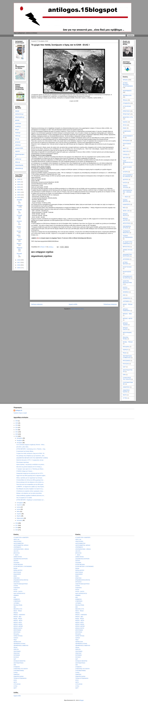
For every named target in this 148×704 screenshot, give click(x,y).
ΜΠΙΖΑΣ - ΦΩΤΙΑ (126, 214)
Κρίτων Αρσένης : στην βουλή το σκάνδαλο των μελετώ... (30, 464)
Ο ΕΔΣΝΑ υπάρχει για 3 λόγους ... (25, 471)
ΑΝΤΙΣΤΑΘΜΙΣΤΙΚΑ (19, 543)
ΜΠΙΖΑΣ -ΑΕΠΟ (127, 318)
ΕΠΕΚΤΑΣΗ (126, 111)
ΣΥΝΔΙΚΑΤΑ (126, 103)
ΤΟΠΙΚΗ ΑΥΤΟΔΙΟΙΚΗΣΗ (128, 236)
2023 (19, 187)
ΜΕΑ (124, 207)
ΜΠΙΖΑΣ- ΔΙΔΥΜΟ (125, 219)
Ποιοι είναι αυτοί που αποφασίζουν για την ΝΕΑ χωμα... (30, 484)
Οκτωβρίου (19, 210)
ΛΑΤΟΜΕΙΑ (126, 301)
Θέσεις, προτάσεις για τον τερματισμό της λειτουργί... (29, 478)
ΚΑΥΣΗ (125, 182)
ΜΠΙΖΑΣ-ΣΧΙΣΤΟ (125, 328)
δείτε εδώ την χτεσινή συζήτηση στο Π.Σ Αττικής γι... (29, 466)
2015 (19, 267)
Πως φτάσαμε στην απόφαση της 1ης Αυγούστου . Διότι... (30, 455)
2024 (19, 184)
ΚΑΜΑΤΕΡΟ (126, 204)
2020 (19, 195)
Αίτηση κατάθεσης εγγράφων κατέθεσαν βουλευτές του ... (30, 495)
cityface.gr (18, 159)
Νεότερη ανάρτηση (36, 304)
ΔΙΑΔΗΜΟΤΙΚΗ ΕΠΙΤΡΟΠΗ (127, 255)
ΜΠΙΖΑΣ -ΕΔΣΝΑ (125, 323)
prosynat (17, 142)
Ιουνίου (19, 231)
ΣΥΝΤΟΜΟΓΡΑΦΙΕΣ (19, 670)
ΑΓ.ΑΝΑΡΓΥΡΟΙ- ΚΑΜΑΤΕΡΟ (128, 242)
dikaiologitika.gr (19, 117)
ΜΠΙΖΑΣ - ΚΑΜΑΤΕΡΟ (126, 309)
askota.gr (18, 145)
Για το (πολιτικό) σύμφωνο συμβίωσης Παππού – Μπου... (30, 444)
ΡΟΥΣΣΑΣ (126, 363)
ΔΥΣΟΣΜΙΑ (126, 259)
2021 (19, 192)
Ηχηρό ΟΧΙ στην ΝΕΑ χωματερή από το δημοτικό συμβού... (31, 475)
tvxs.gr (17, 139)
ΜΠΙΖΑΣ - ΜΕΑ (127, 313)
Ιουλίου (19, 227)
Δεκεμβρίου (19, 200)
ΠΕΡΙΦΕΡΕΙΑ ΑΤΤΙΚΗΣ (127, 227)
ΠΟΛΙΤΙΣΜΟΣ (127, 143)
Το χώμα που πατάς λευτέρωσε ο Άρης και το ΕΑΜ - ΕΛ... (30, 453)
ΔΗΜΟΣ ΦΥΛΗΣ (127, 250)
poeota (17, 120)
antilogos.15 (18, 410)
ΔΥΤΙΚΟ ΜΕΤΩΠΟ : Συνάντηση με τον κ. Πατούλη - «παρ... (31, 449)
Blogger (82, 700)
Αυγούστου (19, 222)
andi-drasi (18, 123)
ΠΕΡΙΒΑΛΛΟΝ (127, 95)
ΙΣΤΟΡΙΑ (125, 172)
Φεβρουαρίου (19, 248)
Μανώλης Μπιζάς (125, 338)
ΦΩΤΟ (125, 395)
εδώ (38, 238)
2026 (19, 179)
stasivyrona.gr (19, 114)
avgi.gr (17, 111)
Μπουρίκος (126, 346)
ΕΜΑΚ (125, 128)
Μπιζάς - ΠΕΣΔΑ (128, 342)
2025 (19, 182)
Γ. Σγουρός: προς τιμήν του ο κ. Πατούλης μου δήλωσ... (30, 469)
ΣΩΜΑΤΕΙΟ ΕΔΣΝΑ (126, 391)
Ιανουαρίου (19, 254)
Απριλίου (19, 239)
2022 (19, 189)
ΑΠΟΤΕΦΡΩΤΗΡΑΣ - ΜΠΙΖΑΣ (127, 191)
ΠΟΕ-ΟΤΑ (126, 151)
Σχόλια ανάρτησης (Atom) (77, 308)
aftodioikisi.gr (19, 168)
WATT (124, 148)
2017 (19, 262)
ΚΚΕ (124, 295)
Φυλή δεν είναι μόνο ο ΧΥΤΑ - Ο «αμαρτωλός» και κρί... (30, 460)
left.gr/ (17, 129)
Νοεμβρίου (19, 440)
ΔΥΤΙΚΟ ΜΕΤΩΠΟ (126, 263)
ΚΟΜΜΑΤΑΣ (126, 298)
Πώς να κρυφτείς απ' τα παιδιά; (24, 497)
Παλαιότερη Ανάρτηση (110, 304)
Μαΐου (18, 235)
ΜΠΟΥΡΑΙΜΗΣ (127, 332)
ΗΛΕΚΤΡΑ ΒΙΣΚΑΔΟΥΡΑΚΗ (127, 282)
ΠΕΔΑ (124, 353)
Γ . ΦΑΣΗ (125, 196)
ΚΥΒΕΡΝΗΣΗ (127, 131)
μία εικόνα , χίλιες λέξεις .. (22, 446)
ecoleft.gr (18, 126)
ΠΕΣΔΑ (125, 100)
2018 (19, 260)
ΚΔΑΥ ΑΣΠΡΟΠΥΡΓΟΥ (128, 161)
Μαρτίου (19, 243)
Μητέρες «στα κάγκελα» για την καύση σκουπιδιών (29, 493)
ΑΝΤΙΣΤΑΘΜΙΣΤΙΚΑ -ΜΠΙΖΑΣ (128, 175)
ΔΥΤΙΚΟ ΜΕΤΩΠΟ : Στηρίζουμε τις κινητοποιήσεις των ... (30, 500)
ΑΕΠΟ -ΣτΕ (126, 210)
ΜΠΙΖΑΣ (125, 79)
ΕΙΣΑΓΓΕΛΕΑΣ (127, 267)
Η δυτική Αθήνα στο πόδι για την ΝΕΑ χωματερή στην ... (30, 480)
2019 (19, 197)
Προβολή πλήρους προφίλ (20, 413)
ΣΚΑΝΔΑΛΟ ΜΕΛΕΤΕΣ (126, 231)
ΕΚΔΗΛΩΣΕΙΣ (127, 271)
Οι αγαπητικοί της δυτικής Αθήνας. (25, 451)
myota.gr (17, 132)
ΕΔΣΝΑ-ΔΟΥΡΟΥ (125, 200)
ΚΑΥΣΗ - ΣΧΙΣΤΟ (125, 288)
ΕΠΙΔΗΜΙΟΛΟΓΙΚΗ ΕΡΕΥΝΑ (127, 277)
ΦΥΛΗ (124, 125)
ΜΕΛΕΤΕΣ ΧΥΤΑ (128, 117)
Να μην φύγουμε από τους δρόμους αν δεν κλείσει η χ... (30, 482)
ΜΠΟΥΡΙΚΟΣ (127, 223)
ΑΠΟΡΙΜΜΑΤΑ (127, 90)
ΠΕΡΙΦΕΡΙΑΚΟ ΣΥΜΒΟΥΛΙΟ (127, 356)
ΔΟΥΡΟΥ (125, 179)
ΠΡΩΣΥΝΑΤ (126, 114)
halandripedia (19, 165)
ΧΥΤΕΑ (125, 398)
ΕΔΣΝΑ (125, 122)
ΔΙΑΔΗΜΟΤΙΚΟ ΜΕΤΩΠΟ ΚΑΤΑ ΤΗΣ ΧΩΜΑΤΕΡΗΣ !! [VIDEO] (32, 458)
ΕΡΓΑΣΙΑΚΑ (126, 140)
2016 (19, 265)
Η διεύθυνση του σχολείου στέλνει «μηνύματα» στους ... (30, 491)
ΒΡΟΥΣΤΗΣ (126, 246)
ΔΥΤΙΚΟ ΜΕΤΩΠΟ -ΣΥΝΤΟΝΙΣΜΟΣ (128, 84)
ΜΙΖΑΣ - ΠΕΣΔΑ (127, 304)
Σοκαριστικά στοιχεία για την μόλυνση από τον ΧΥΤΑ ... (30, 473)
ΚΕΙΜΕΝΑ (126, 292)
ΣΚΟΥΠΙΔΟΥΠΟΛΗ (18, 663)
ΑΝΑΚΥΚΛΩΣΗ (127, 167)
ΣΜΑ (124, 374)
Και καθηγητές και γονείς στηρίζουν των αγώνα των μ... (30, 488)
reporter (17, 151)
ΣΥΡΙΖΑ (125, 154)
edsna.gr (17, 135)
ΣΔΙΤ (124, 367)
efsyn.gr (17, 162)
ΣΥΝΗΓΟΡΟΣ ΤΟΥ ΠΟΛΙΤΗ (127, 378)
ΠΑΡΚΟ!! (125, 349)
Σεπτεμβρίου (19, 216)
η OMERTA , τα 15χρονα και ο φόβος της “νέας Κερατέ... (30, 486)
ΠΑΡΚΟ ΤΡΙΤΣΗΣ (125, 186)
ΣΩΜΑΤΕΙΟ (126, 387)
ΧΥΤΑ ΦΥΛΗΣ (127, 106)
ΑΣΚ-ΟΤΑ (125, 157)
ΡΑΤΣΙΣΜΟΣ (126, 360)
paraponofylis (19, 148)
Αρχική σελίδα (73, 304)
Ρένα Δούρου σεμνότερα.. (22, 462)
